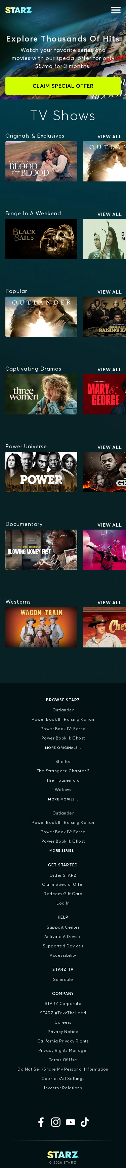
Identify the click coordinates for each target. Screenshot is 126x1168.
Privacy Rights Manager (63, 1050)
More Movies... (63, 799)
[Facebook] (41, 1122)
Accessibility (63, 955)
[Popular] (16, 291)
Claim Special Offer (63, 884)
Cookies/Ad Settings (63, 1078)
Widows (63, 789)
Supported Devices (63, 945)
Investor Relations (63, 1087)
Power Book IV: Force (63, 728)
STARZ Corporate (63, 1003)
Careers (63, 1022)
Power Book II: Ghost (63, 738)
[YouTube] (70, 1122)
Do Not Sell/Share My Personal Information (63, 1069)
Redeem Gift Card (63, 893)
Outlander (63, 709)
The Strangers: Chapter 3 (63, 770)
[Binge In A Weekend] (33, 213)
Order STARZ (63, 875)
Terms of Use (63, 1059)
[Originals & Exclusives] (35, 136)
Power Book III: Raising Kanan (63, 719)
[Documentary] (24, 524)
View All (109, 137)
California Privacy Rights (63, 1040)
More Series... (63, 850)
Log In (63, 903)
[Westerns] (18, 602)
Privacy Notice (63, 1031)
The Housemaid (63, 780)
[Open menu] (116, 10)
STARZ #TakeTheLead (63, 1012)
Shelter (63, 761)
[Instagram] (55, 1122)
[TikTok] (85, 1122)
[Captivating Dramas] (33, 369)
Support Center (63, 927)
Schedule (63, 979)
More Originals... (63, 748)
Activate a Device (63, 936)
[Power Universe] (26, 446)
